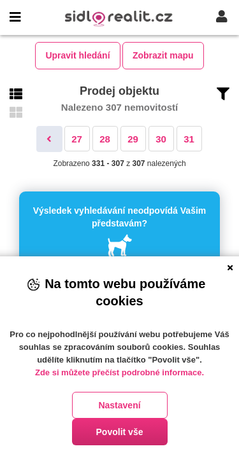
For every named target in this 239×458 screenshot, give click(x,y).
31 (189, 139)
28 (104, 139)
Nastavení (119, 405)
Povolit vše (119, 432)
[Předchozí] (49, 139)
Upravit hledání (77, 55)
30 (161, 139)
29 (132, 139)
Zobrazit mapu (163, 55)
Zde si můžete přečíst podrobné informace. (119, 372)
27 (76, 139)
